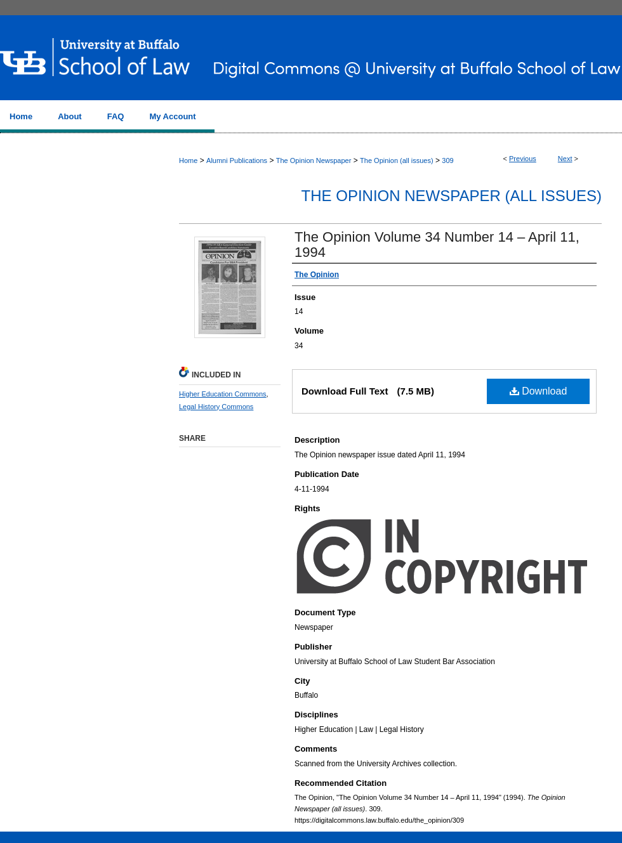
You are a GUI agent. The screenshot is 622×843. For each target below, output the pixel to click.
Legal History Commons (216, 406)
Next (565, 158)
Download (538, 391)
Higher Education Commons (223, 394)
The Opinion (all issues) (396, 160)
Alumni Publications (236, 160)
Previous (522, 158)
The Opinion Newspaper (314, 160)
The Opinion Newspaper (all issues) (451, 195)
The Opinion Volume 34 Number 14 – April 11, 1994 (436, 244)
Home (188, 160)
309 (447, 160)
